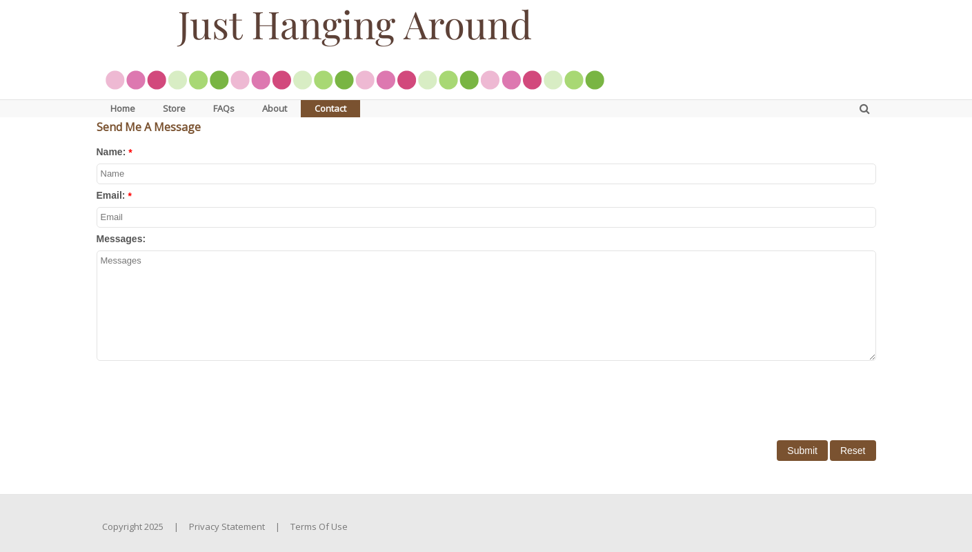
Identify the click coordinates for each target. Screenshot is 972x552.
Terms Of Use (319, 526)
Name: (111, 152)
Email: (111, 195)
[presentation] (201, 396)
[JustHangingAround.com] (355, 48)
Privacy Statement (227, 526)
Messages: (121, 239)
